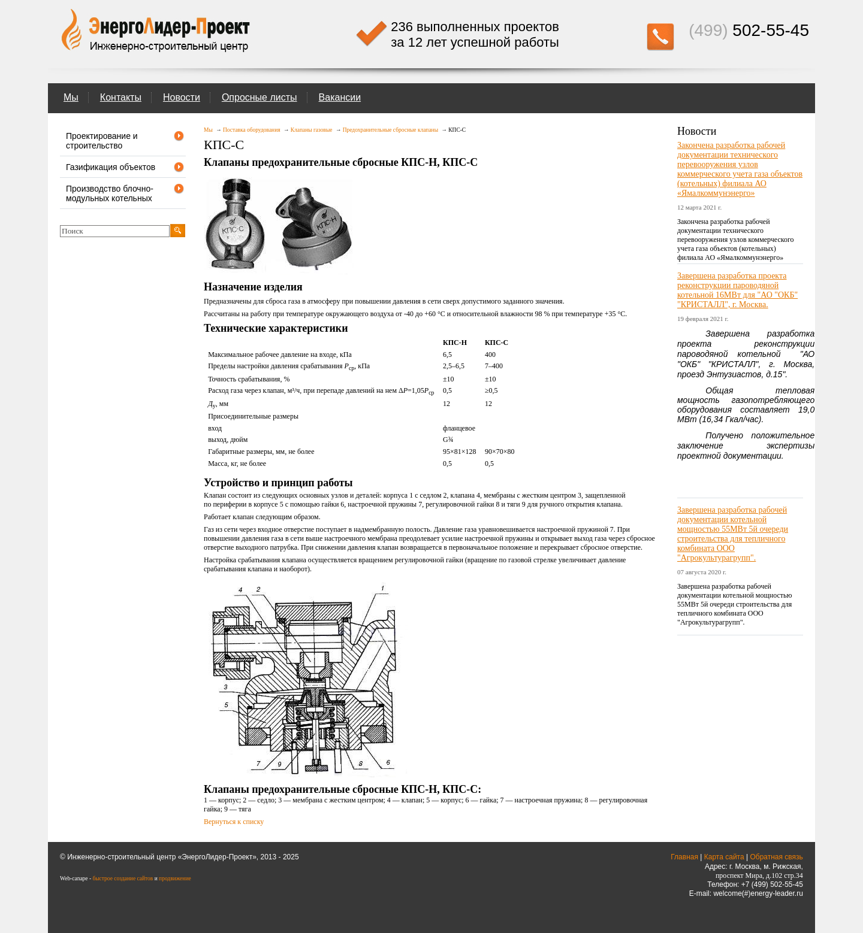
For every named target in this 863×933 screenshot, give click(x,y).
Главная (684, 857)
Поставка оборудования (251, 130)
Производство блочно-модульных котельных (125, 193)
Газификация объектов (125, 167)
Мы (71, 97)
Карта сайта (724, 857)
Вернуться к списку (234, 821)
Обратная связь (776, 857)
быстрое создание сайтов (122, 878)
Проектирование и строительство (125, 140)
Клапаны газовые (312, 130)
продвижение (175, 878)
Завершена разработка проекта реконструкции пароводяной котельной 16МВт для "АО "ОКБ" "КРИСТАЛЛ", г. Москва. (737, 290)
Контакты (120, 97)
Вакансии (340, 97)
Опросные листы (259, 97)
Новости (181, 97)
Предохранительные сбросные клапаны (390, 130)
